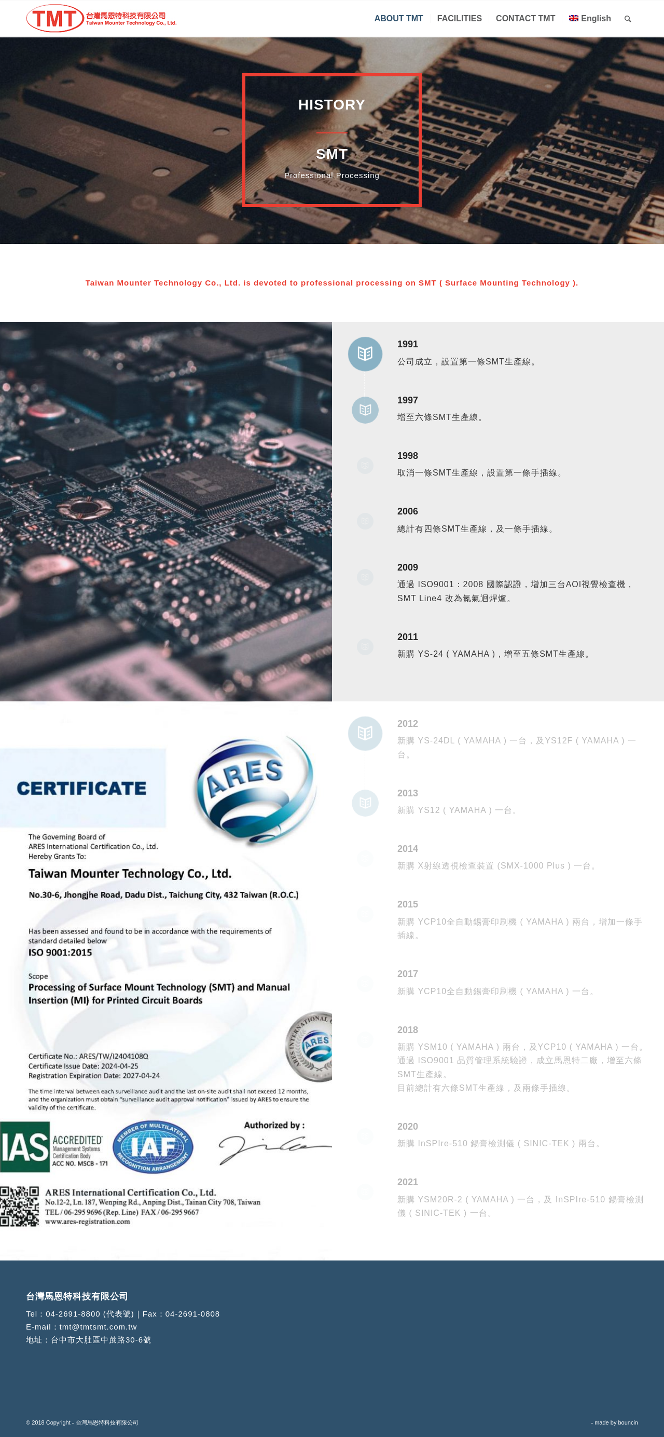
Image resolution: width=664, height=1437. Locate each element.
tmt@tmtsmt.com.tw (98, 1326)
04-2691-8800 (73, 1313)
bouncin (628, 1422)
